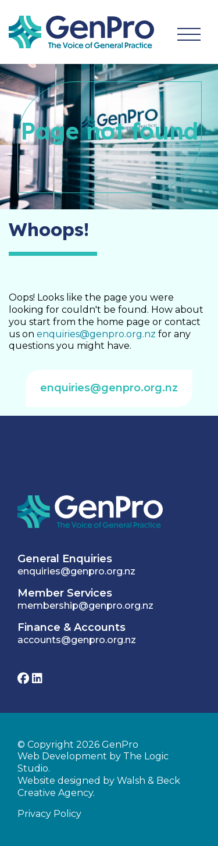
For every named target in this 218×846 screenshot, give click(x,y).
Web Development (62, 756)
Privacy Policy (49, 813)
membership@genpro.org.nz (85, 605)
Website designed (59, 780)
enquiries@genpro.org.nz (96, 334)
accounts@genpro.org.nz (76, 639)
